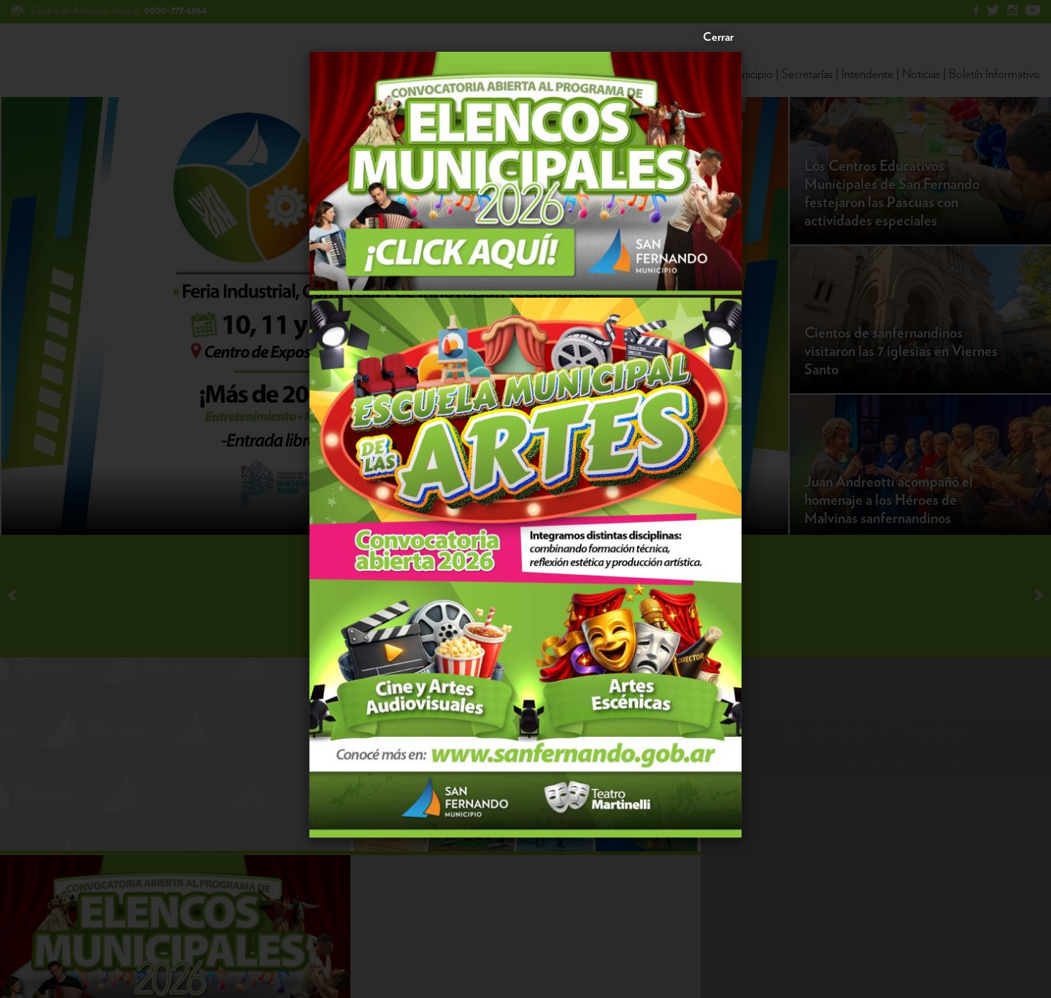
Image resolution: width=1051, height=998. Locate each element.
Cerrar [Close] (718, 37)
